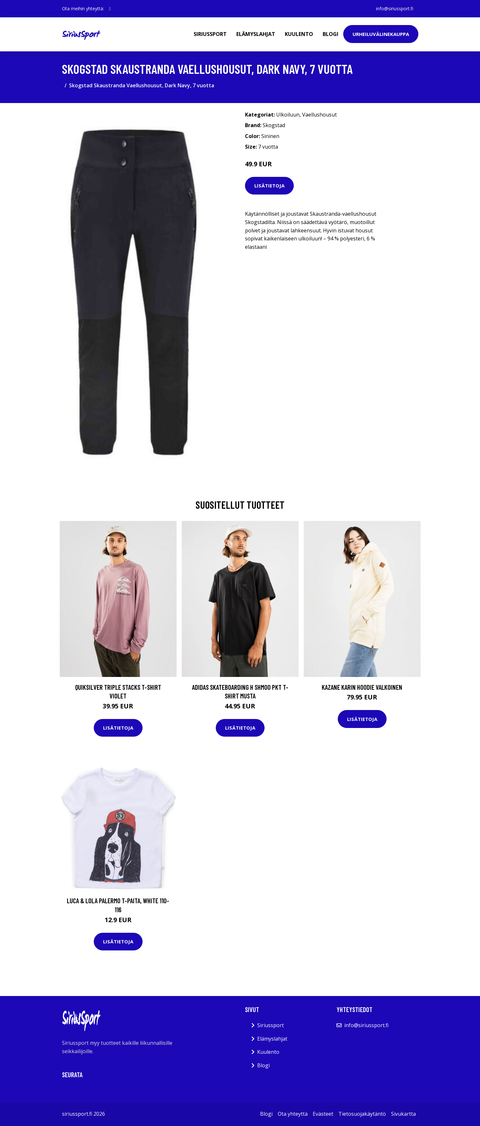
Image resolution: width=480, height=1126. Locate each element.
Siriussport (210, 34)
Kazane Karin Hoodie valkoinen (362, 687)
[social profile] (110, 9)
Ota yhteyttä (293, 1113)
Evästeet (323, 1113)
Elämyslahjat (255, 34)
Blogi (330, 34)
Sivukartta (403, 1113)
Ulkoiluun (288, 114)
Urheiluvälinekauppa (381, 34)
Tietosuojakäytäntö (362, 1113)
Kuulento (299, 34)
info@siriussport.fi (394, 8)
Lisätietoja (269, 185)
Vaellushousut (319, 114)
